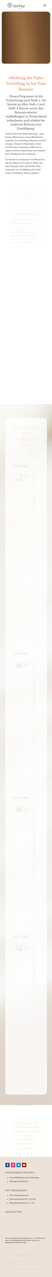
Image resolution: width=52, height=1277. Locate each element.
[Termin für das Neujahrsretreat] (22, 1203)
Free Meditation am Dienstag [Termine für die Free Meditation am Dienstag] (24, 1177)
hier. (25, 1242)
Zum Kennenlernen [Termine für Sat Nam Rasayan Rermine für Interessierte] (19, 1195)
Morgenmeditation (19, 1181)
